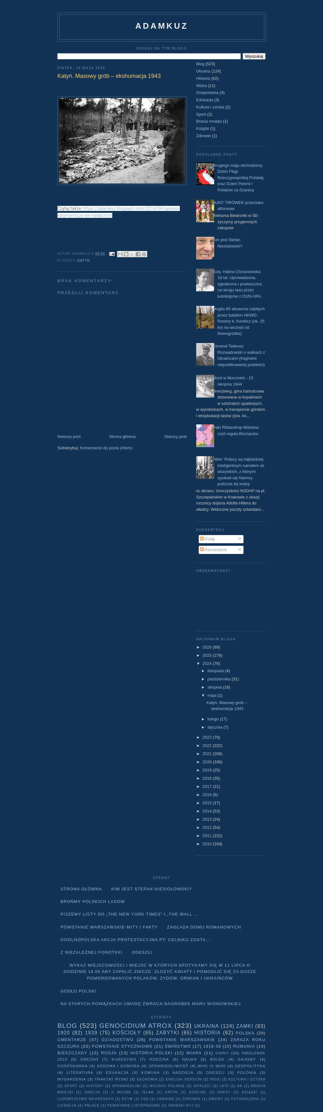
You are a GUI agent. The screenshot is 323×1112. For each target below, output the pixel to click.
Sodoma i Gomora (118, 1066)
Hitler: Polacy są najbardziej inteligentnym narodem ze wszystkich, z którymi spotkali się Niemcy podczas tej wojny (238, 471)
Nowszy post (69, 436)
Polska (245, 1033)
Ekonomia (147, 1079)
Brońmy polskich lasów (93, 901)
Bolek (217, 1059)
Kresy (224, 1092)
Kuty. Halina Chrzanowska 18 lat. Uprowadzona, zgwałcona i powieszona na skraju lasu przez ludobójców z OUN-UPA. (237, 284)
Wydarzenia (71, 1079)
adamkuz (161, 26)
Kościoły (127, 1032)
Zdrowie (203, 135)
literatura (80, 1072)
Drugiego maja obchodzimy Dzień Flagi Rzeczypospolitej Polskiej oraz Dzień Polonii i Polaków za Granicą (238, 177)
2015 (208, 803)
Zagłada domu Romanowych (204, 927)
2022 (208, 745)
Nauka (189, 1059)
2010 (208, 843)
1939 (91, 1032)
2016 (208, 794)
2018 (208, 778)
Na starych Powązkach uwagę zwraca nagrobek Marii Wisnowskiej (151, 1003)
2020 (208, 762)
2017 (208, 786)
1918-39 (212, 1046)
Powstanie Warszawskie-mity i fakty (109, 927)
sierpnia (215, 687)
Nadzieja (183, 1072)
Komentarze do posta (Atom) (106, 447)
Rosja (109, 1053)
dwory (215, 1099)
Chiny (222, 1053)
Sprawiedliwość (168, 1066)
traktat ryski (111, 1079)
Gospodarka (207, 92)
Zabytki (167, 1032)
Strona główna (122, 436)
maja (213, 695)
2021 (208, 753)
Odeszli (142, 952)
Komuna (150, 1072)
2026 (208, 647)
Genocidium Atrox (135, 1025)
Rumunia (244, 1046)
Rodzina (159, 1059)
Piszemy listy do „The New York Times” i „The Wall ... (130, 914)
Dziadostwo (117, 1039)
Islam (148, 1092)
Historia (203, 78)
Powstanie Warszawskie (182, 1039)
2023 (208, 737)
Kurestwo (124, 1059)
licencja (67, 1105)
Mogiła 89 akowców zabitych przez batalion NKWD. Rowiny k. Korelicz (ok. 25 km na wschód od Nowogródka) (239, 321)
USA (145, 1099)
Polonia (246, 1072)
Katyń (84, 260)
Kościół (197, 1092)
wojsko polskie (167, 1086)
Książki (202, 128)
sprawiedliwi (126, 1086)
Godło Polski (78, 991)
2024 (208, 663)
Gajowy (247, 1059)
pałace (92, 1105)
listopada (216, 670)
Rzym (127, 1099)
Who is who (211, 1066)
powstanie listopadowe (134, 1105)
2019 (208, 770)
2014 (208, 811)
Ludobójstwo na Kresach (85, 1099)
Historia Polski (152, 1053)
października (220, 679)
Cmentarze (71, 1039)
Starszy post (175, 436)
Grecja (92, 1092)
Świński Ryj (181, 1105)
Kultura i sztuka (210, 107)
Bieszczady (72, 1053)
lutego (214, 719)
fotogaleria (245, 1099)
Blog (200, 63)
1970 (224, 1086)
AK (239, 1086)
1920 (63, 1032)
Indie (215, 1079)
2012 (208, 827)
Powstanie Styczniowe (122, 1046)
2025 (208, 655)
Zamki (244, 1026)
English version (184, 1079)
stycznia (216, 727)
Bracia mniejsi (209, 121)
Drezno (89, 1059)
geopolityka (250, 1066)
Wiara (201, 85)
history (94, 1086)
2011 (208, 835)
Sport (201, 114)
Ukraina (203, 71)
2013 (208, 819)
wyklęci (202, 1086)
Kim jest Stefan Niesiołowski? (151, 889)
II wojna (121, 1092)
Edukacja (204, 99)
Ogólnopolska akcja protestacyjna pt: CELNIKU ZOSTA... (135, 939)
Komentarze (213, 549)
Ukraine (165, 1099)
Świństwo (178, 1046)
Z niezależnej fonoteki (92, 952)
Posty (207, 539)
